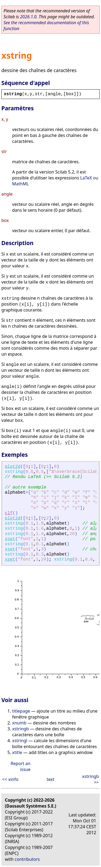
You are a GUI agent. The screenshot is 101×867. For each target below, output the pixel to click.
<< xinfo (10, 779)
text (50, 779)
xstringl (19, 741)
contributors (27, 859)
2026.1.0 (28, 17)
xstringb (20, 729)
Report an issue (20, 766)
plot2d (12, 466)
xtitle (17, 752)
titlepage (21, 711)
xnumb (19, 723)
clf (9, 513)
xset (10, 539)
